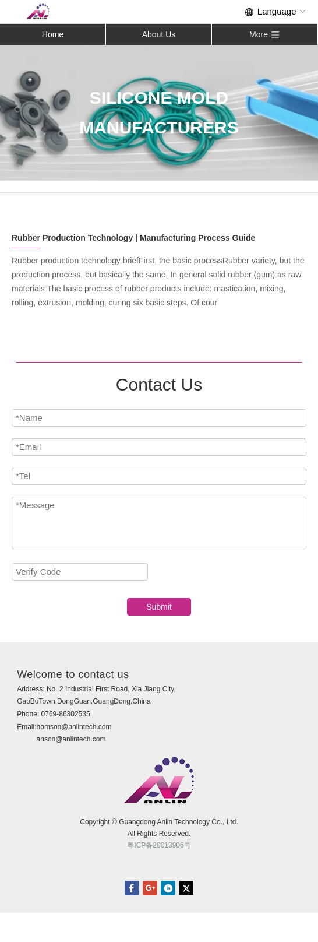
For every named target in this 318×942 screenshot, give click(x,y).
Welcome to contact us (73, 674)
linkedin (168, 888)
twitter (186, 888)
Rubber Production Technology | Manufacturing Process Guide (133, 237)
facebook (132, 888)
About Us (159, 34)
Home (52, 34)
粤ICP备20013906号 (158, 845)
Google (150, 888)
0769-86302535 (65, 714)
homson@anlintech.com (74, 727)
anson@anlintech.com (71, 739)
